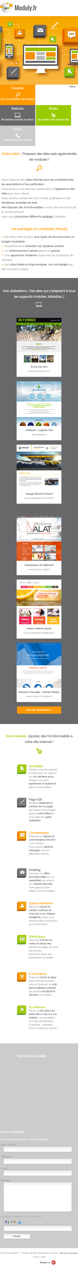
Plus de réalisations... (39, 709)
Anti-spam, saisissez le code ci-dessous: (21, 1216)
